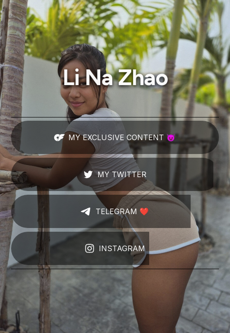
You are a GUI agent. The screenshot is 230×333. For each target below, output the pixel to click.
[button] (115, 137)
